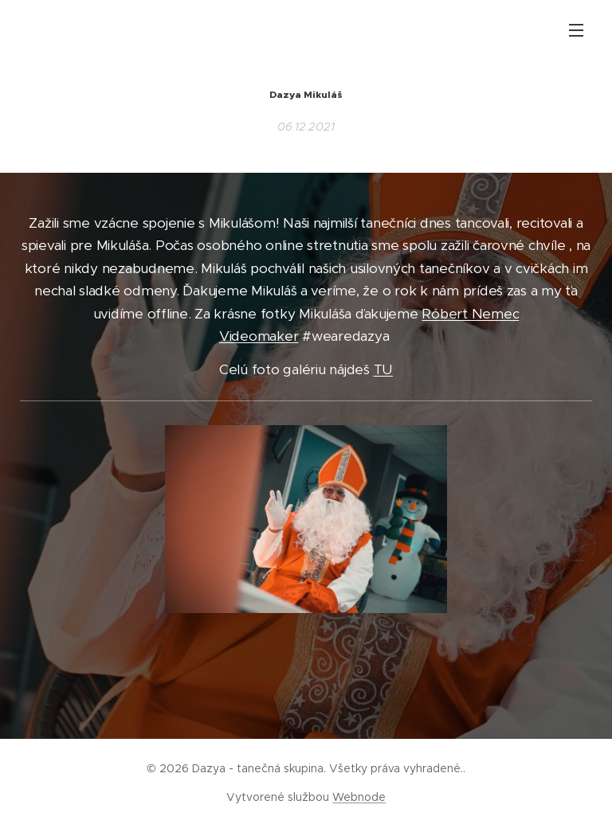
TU (383, 370)
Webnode (359, 797)
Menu (576, 30)
